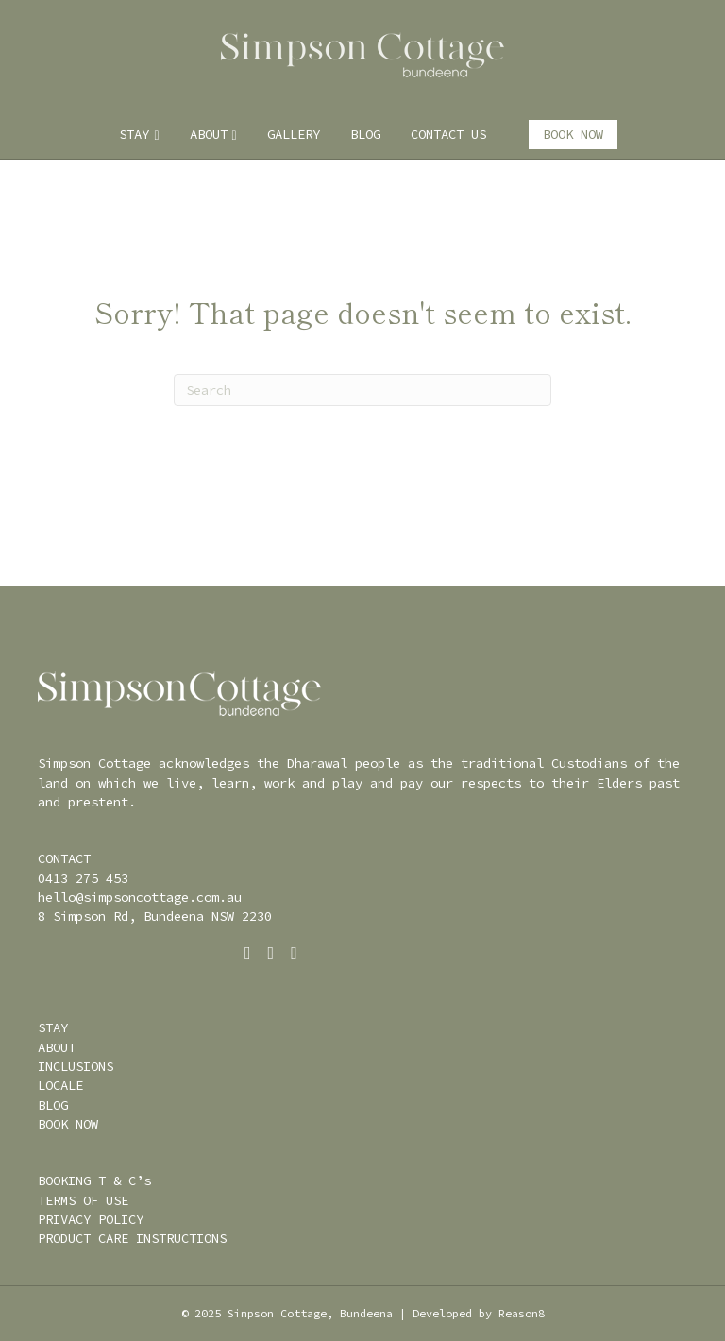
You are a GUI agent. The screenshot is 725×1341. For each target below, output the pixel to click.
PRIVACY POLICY (90, 1219)
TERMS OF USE (83, 1200)
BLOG (365, 134)
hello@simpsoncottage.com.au (140, 897)
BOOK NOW (573, 134)
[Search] (362, 390)
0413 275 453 (83, 878)
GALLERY (293, 134)
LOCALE (60, 1085)
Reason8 (521, 1313)
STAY (134, 134)
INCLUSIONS (75, 1066)
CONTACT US (448, 134)
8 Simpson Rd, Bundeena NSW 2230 (155, 916)
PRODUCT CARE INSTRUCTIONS (132, 1238)
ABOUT (209, 134)
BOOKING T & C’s (94, 1180)
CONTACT (64, 858)
